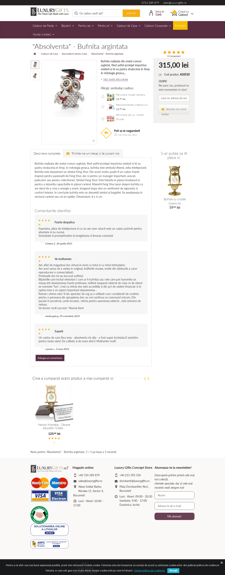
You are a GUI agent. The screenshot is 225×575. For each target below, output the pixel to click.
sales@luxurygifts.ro (175, 2)
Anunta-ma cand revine (173, 110)
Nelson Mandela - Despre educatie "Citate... (54, 426)
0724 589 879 (150, 2)
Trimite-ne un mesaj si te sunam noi (92, 153)
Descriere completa (47, 153)
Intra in (157, 13)
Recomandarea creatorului (132, 104)
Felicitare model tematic (130, 94)
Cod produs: (171, 74)
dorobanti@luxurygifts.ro (134, 481)
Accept (173, 570)
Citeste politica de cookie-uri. (149, 570)
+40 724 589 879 (89, 475)
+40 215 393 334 (130, 475)
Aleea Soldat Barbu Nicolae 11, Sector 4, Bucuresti (88, 491)
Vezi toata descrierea (115, 79)
